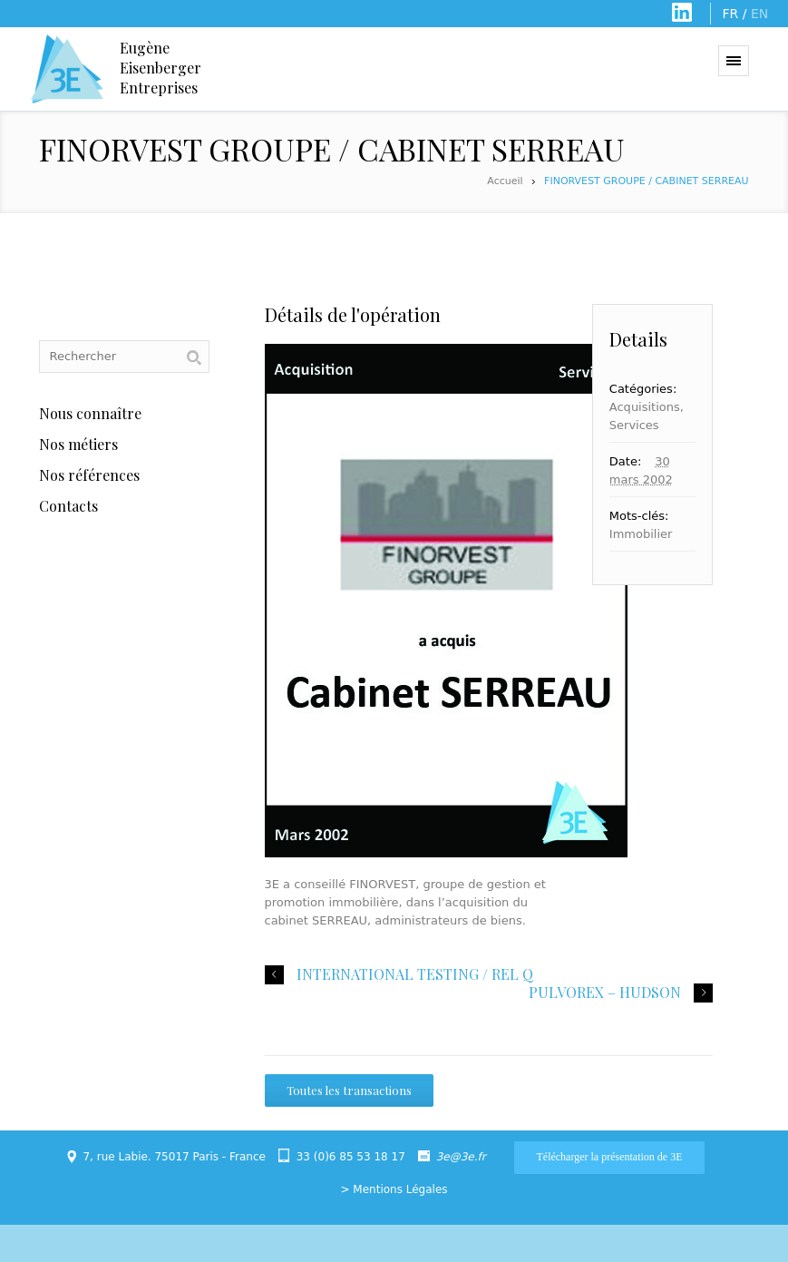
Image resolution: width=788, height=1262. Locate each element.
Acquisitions (644, 407)
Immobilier (641, 534)
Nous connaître (90, 413)
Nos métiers (78, 444)
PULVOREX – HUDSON (605, 992)
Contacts (68, 505)
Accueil (504, 181)
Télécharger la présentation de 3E (609, 1156)
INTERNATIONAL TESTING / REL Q (415, 974)
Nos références (89, 474)
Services (634, 425)
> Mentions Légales (393, 1189)
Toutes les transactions (349, 1090)
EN (759, 13)
